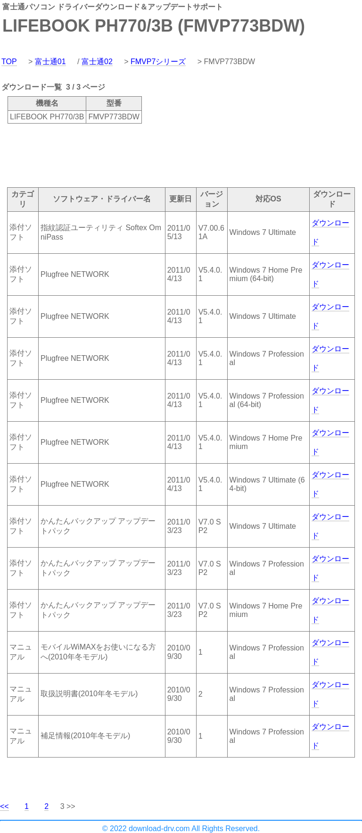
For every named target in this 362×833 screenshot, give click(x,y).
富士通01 (50, 62)
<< (4, 806)
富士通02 (97, 62)
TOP (9, 62)
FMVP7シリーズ (158, 62)
